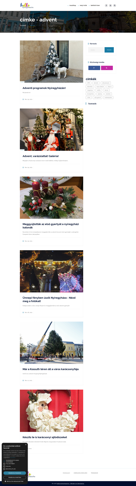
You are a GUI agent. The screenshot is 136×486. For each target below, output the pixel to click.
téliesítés (89, 86)
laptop (100, 94)
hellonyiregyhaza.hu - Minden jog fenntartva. (70, 483)
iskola (106, 90)
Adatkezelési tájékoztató (80, 472)
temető (96, 83)
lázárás (108, 94)
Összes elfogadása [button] (14, 473)
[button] (4, 461)
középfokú (90, 94)
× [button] (25, 444)
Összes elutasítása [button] (14, 477)
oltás (88, 97)
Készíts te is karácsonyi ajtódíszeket (45, 437)
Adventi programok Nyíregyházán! (44, 88)
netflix (99, 90)
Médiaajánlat (94, 472)
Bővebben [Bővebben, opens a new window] (12, 457)
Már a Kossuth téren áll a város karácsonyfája (51, 369)
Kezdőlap (73, 5)
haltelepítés (108, 97)
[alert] (15, 463)
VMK (88, 83)
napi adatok (100, 86)
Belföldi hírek (95, 5)
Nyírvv (110, 86)
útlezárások (105, 83)
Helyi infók (83, 5)
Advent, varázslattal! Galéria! (41, 156)
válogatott (97, 97)
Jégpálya (90, 90)
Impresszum (66, 472)
